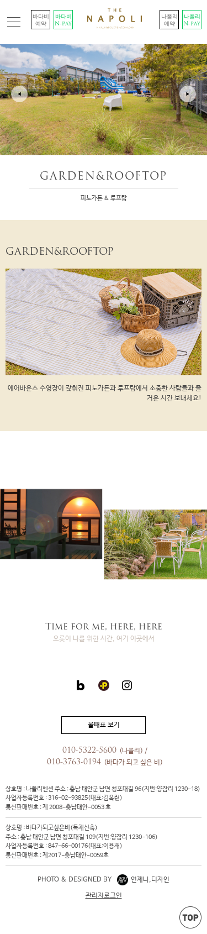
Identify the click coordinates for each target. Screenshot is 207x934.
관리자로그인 (104, 896)
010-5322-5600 (89, 751)
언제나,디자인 (143, 880)
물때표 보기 (104, 725)
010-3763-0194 (74, 762)
